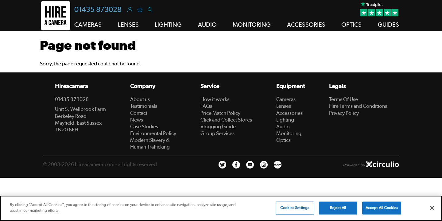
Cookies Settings (294, 208)
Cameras (286, 99)
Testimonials (143, 106)
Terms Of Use (343, 99)
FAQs (206, 106)
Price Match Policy (220, 113)
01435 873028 (98, 10)
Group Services (217, 133)
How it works (214, 99)
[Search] (150, 9)
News (136, 119)
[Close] (432, 208)
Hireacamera (71, 86)
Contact (138, 113)
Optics (283, 140)
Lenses (283, 106)
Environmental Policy (153, 133)
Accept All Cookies (382, 208)
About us (140, 99)
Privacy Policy (344, 113)
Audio (283, 126)
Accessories (289, 113)
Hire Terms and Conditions (358, 106)
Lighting (285, 119)
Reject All (338, 208)
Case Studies (144, 126)
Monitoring (288, 133)
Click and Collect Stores (226, 119)
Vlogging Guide (218, 126)
